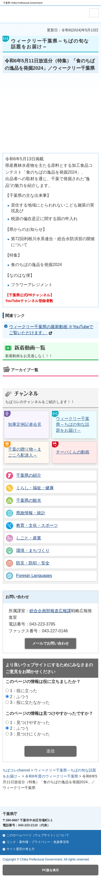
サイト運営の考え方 (21, 849)
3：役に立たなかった (30, 702)
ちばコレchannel (16, 770)
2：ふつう (19, 696)
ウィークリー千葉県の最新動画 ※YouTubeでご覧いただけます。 (51, 330)
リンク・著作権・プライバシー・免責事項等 (38, 842)
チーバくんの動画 (72, 452)
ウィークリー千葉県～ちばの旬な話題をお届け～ (72, 424)
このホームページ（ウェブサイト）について (38, 835)
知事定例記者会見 (24, 424)
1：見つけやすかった (30, 722)
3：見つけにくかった (30, 734)
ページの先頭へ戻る (52, 799)
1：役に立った (23, 690)
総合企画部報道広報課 (50, 611)
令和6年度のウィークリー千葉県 (51, 776)
